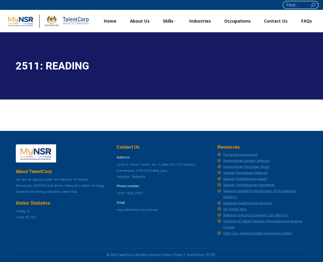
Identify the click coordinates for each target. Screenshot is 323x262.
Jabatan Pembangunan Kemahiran (249, 184)
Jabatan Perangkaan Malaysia (245, 172)
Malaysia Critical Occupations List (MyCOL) (255, 215)
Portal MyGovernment (240, 154)
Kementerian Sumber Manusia (246, 160)
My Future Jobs (235, 209)
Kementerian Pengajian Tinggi (246, 166)
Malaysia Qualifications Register (247, 203)
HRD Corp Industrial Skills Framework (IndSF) (257, 233)
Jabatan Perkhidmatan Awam (245, 178)
